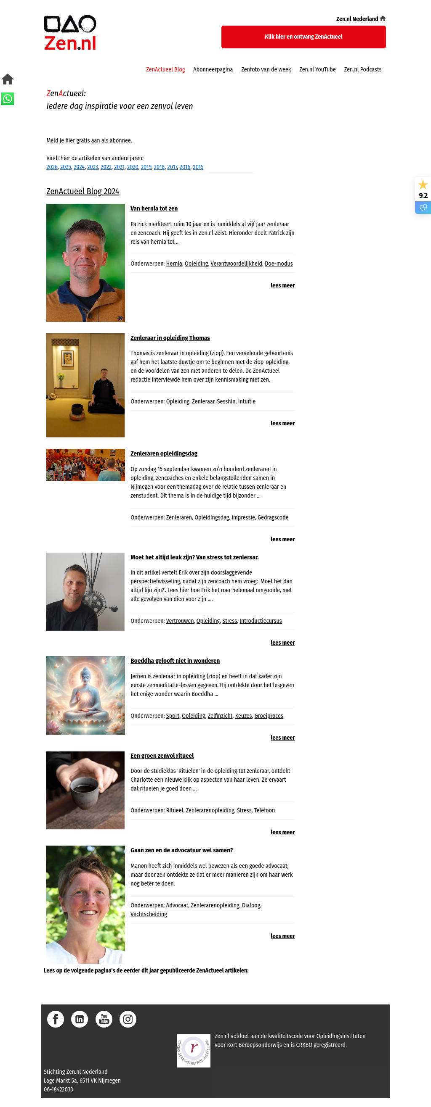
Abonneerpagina (213, 69)
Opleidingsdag (211, 517)
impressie (243, 517)
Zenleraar (203, 401)
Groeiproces (269, 716)
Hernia (174, 263)
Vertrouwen (180, 621)
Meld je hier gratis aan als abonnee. (89, 140)
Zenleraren (179, 517)
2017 (172, 167)
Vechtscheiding (148, 914)
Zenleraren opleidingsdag (163, 453)
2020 (132, 167)
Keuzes (243, 716)
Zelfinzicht (220, 716)
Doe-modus (279, 263)
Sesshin (226, 401)
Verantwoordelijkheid (236, 263)
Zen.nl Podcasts (363, 69)
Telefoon (264, 810)
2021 (119, 167)
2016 (185, 167)
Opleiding (196, 263)
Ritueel (175, 810)
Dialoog (251, 905)
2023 (92, 167)
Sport (172, 716)
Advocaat (177, 905)
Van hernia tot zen (154, 208)
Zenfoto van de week (266, 69)
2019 (146, 167)
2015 (198, 167)
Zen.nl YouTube (317, 69)
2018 (159, 167)
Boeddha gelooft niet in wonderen (175, 660)
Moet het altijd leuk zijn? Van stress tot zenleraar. (194, 557)
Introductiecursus (260, 621)
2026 (51, 167)
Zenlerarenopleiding (210, 810)
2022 (106, 167)
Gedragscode (273, 517)
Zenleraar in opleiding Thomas (170, 338)
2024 (79, 167)
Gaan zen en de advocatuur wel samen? (181, 850)
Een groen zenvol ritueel (162, 755)
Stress (229, 621)
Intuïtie (247, 401)
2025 (65, 167)
